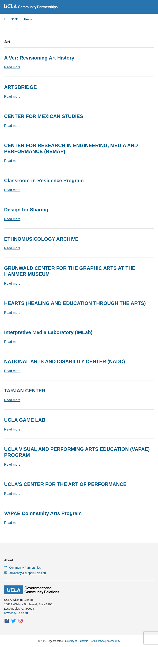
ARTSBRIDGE (20, 87)
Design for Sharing (26, 209)
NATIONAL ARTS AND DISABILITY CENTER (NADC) (64, 361)
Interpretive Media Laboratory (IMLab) (48, 332)
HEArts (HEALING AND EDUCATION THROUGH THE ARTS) (75, 303)
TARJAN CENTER (24, 390)
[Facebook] (6, 620)
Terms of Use (97, 641)
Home (28, 19)
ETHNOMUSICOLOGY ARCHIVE (41, 239)
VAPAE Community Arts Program (43, 513)
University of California (75, 641)
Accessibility (113, 641)
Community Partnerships (22, 567)
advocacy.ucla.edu (16, 613)
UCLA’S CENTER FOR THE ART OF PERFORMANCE (65, 484)
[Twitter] (13, 620)
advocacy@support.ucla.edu (25, 573)
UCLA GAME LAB (24, 420)
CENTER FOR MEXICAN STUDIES (43, 116)
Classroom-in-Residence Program (44, 180)
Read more (12, 67)
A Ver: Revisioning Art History (39, 58)
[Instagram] (20, 620)
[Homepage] (31, 593)
